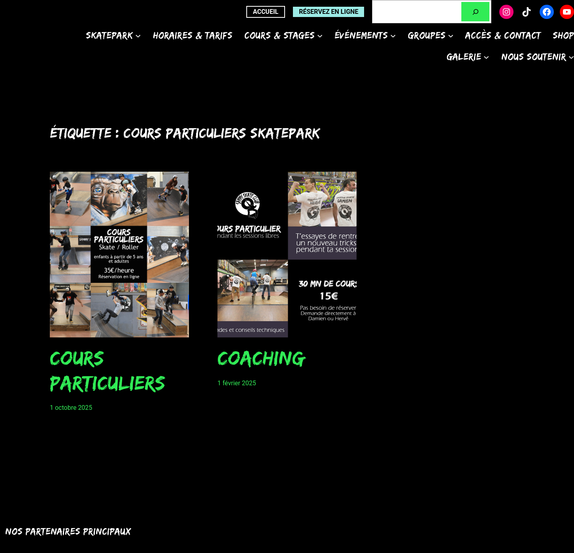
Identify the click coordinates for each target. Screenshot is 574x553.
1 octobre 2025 (71, 407)
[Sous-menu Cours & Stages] (320, 35)
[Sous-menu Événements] (393, 35)
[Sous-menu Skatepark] (138, 35)
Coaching (260, 357)
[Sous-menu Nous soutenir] (571, 56)
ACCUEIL (265, 11)
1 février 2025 (236, 383)
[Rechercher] (475, 11)
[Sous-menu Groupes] (450, 35)
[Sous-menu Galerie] (486, 56)
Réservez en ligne (328, 11)
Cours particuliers (107, 370)
